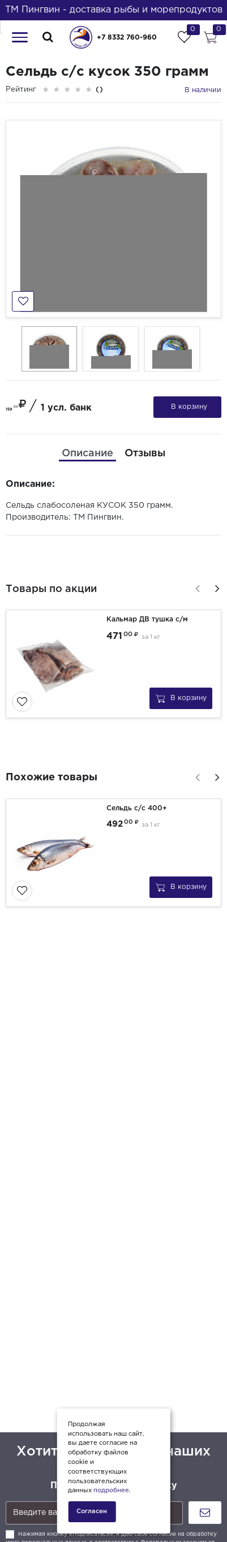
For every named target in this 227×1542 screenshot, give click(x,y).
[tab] (87, 453)
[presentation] (195, 586)
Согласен (91, 1511)
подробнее (111, 1490)
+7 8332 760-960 (127, 37)
